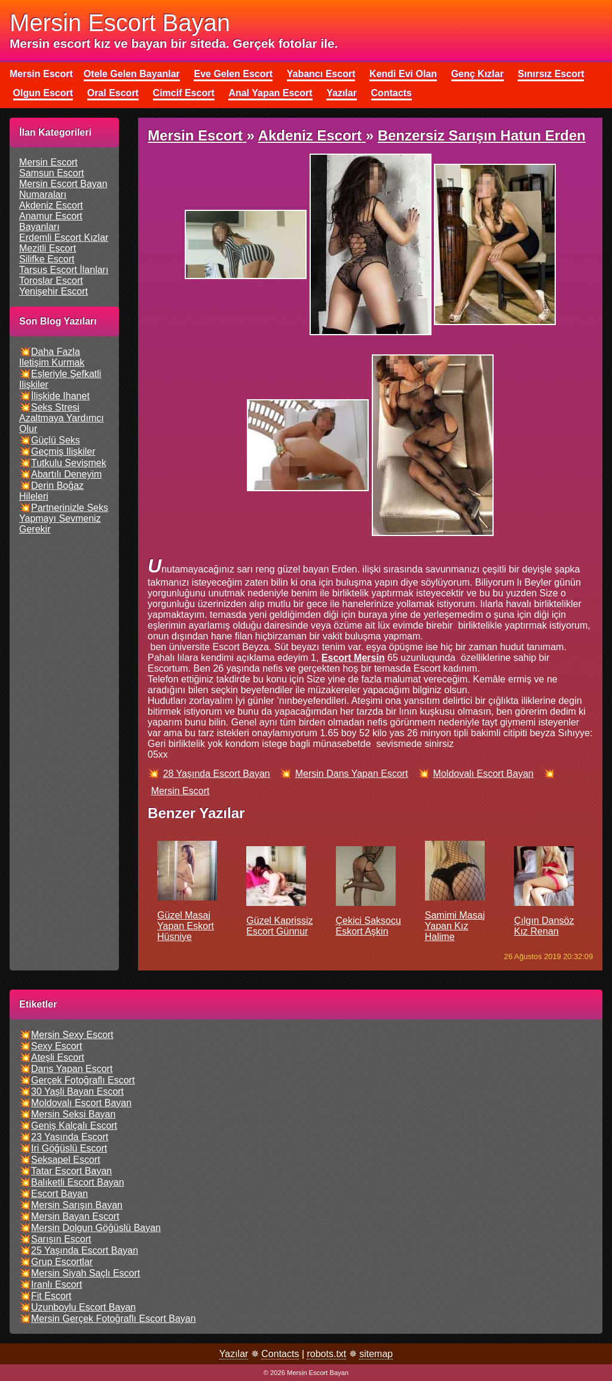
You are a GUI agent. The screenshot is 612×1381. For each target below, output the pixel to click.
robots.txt (326, 1354)
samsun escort (51, 173)
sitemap (376, 1354)
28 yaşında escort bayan (216, 773)
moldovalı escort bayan (483, 773)
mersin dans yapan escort (351, 773)
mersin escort (48, 162)
